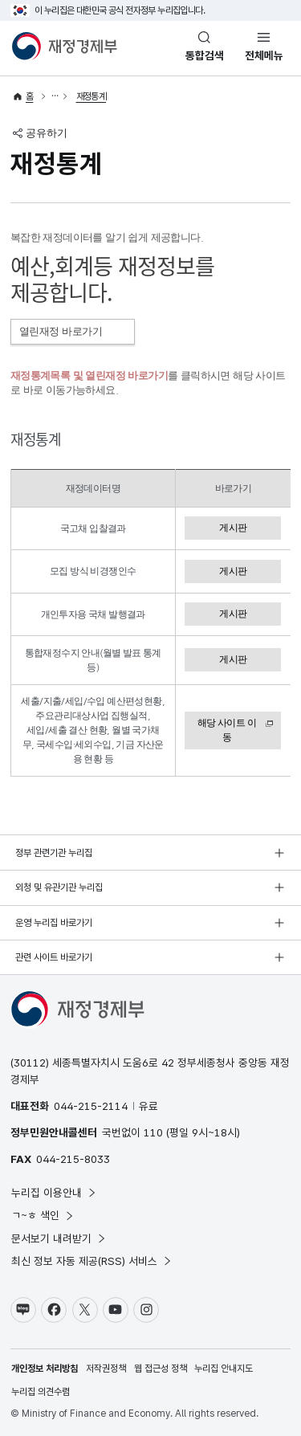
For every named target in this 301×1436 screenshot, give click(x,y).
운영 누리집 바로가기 (53, 922)
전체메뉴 (264, 55)
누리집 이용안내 (54, 1192)
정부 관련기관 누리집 (53, 853)
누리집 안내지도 (223, 1368)
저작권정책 (106, 1368)
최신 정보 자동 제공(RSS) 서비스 (92, 1260)
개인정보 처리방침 (44, 1368)
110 (153, 1132)
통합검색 (204, 55)
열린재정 (72, 331)
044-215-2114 (91, 1105)
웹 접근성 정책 (160, 1368)
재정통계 (91, 96)
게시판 (232, 527)
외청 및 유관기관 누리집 (59, 887)
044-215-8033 (73, 1158)
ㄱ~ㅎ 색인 (43, 1215)
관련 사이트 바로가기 (53, 957)
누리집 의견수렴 (40, 1391)
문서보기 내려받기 (59, 1238)
